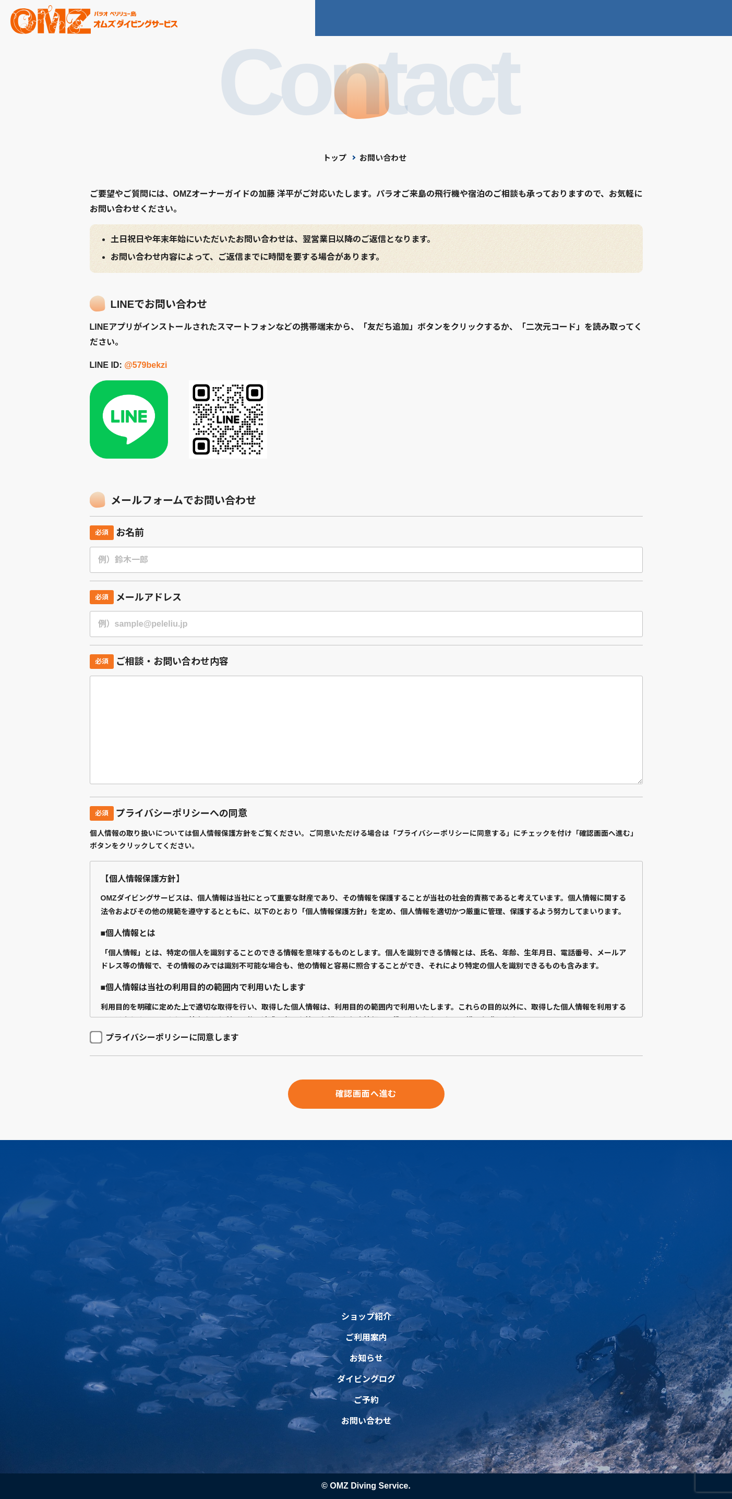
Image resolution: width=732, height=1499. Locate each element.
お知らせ (489, 17)
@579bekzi (145, 365)
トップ (334, 157)
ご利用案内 (426, 17)
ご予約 (706, 17)
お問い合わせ (642, 17)
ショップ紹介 (353, 17)
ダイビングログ (562, 17)
